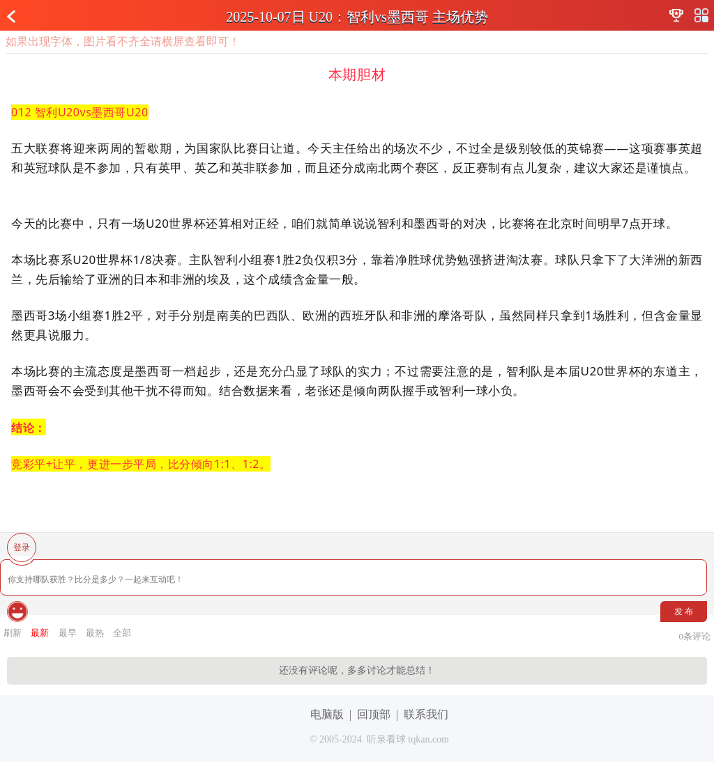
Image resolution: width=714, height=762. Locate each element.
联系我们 (426, 714)
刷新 (12, 633)
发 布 (683, 611)
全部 (122, 633)
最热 (95, 633)
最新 (40, 633)
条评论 (695, 636)
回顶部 (373, 714)
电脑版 (327, 714)
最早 (68, 633)
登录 (21, 547)
